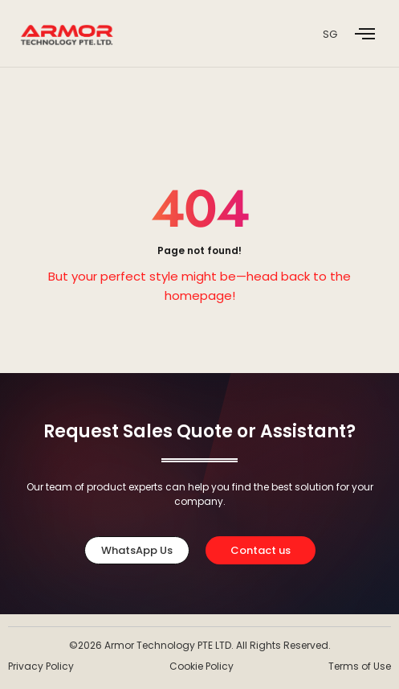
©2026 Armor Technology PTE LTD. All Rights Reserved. (200, 645)
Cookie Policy (201, 666)
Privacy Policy (41, 666)
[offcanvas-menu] (365, 34)
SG (330, 34)
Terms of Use (359, 666)
